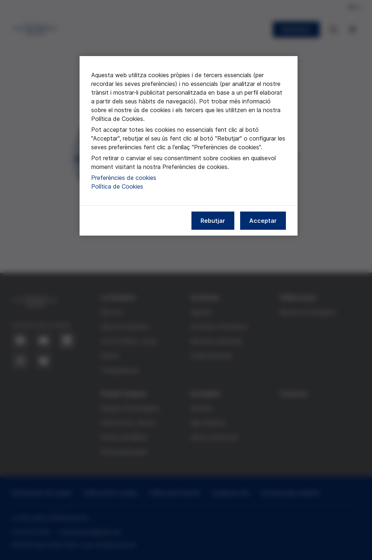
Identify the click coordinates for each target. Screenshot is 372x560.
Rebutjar (213, 220)
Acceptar (263, 220)
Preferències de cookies (123, 177)
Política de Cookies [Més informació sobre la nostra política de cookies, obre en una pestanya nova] (117, 186)
